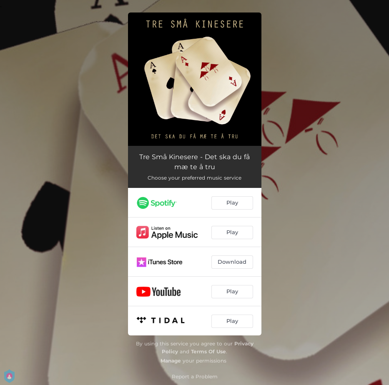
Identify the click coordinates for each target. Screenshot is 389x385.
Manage (171, 361)
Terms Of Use (208, 351)
